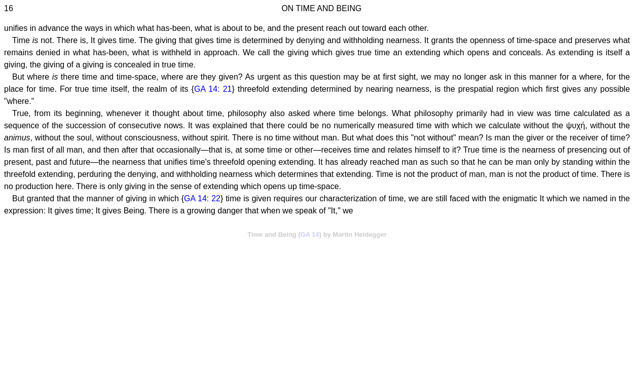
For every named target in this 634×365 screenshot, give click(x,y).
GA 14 (310, 234)
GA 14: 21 (213, 89)
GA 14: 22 (202, 198)
